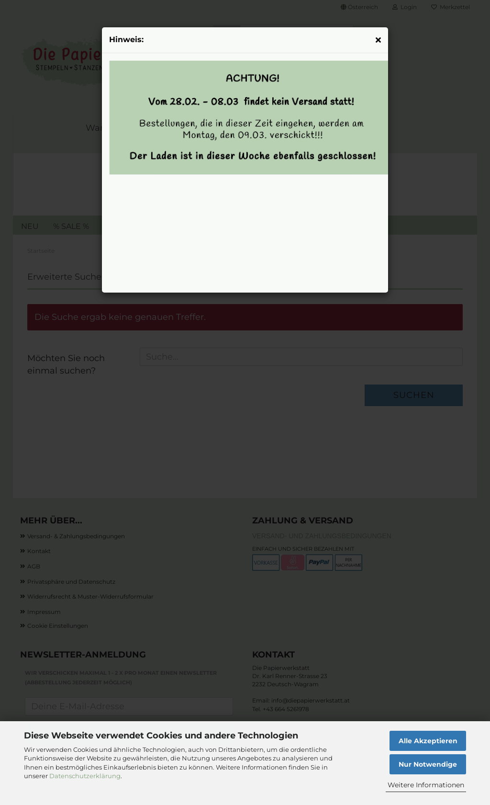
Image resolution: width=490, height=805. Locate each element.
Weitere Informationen (426, 785)
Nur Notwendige (428, 764)
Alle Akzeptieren (428, 741)
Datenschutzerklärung (85, 776)
